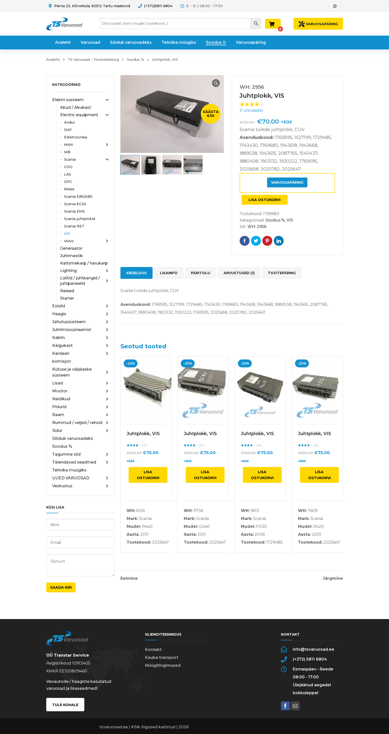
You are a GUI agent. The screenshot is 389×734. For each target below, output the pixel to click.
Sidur (80, 431)
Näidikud (80, 399)
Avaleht (53, 59)
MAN (86, 144)
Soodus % (135, 59)
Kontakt (153, 649)
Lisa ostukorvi (264, 200)
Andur (69, 122)
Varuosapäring (287, 182)
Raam (80, 415)
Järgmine (333, 578)
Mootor (80, 391)
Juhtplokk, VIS (143, 433)
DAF (68, 130)
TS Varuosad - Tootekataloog (93, 59)
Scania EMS (74, 211)
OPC (68, 181)
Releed (67, 291)
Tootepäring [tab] (282, 273)
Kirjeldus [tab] (136, 273)
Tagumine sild (80, 454)
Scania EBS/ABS (78, 196)
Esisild (80, 306)
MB (67, 152)
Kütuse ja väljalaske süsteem (80, 372)
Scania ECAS (75, 204)
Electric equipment (84, 115)
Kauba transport (161, 657)
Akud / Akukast (75, 107)
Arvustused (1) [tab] (239, 273)
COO (68, 167)
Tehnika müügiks (69, 470)
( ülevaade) (251, 110)
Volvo (86, 241)
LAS (67, 174)
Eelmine (129, 578)
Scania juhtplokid (79, 219)
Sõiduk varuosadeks (72, 438)
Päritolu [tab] (200, 273)
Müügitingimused (163, 665)
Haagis (80, 314)
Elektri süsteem (80, 100)
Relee (69, 189)
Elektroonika (75, 137)
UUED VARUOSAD (80, 478)
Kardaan (80, 353)
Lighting (84, 270)
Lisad (80, 383)
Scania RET (74, 226)
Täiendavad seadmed (80, 462)
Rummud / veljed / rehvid (80, 423)
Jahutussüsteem (80, 322)
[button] (216, 83)
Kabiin (80, 338)
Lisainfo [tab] (169, 273)
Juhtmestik (71, 255)
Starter (67, 298)
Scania (86, 159)
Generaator (71, 248)
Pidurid (80, 407)
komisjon (61, 361)
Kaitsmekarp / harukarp (84, 263)
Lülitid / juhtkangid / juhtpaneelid (84, 281)
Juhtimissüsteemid (80, 330)
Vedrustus (80, 486)
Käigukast (80, 346)
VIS (67, 233)
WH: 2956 (257, 226)
